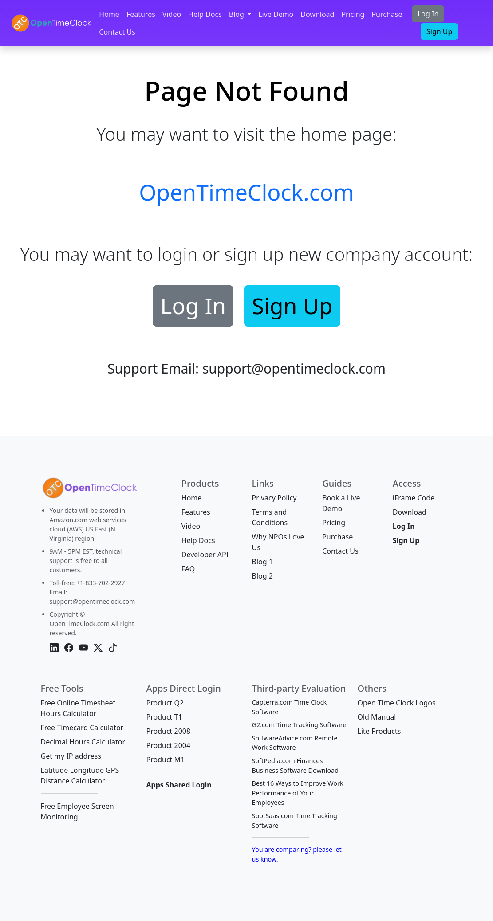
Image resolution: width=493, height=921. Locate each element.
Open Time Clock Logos (397, 703)
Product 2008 (168, 731)
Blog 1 (262, 562)
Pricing (352, 14)
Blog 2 (262, 576)
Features (140, 14)
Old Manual (377, 717)
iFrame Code (414, 498)
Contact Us (117, 32)
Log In (428, 14)
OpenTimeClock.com (246, 192)
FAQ (188, 569)
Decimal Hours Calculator (83, 742)
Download (317, 14)
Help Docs (205, 14)
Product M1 (165, 759)
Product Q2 (165, 703)
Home (109, 14)
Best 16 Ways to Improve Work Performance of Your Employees (297, 793)
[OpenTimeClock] (51, 23)
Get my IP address (71, 756)
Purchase (386, 14)
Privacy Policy (274, 498)
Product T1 (164, 717)
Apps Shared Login (179, 785)
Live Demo (275, 14)
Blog (237, 14)
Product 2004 (168, 745)
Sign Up (439, 31)
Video (171, 14)
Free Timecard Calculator (82, 727)
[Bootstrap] (89, 490)
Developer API (205, 554)
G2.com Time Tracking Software (299, 724)
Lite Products (379, 731)
